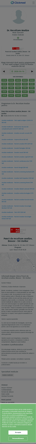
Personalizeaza (18, 438)
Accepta (18, 432)
